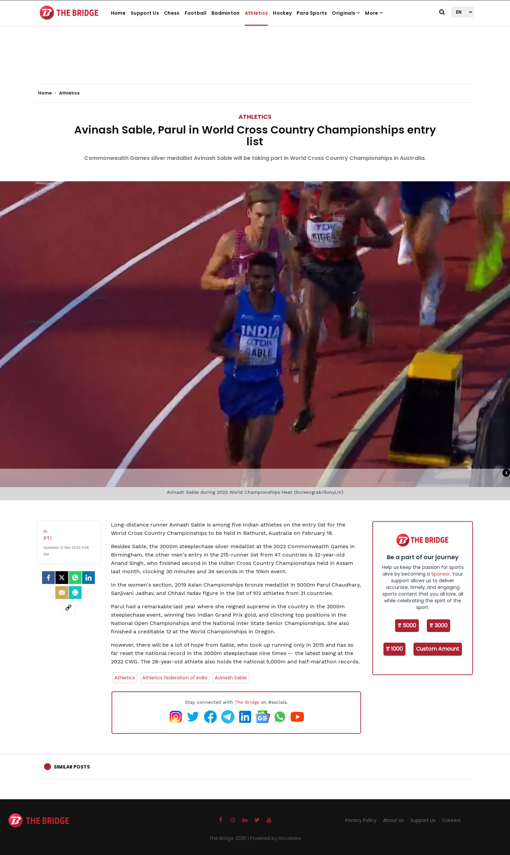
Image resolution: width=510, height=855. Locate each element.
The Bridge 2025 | (229, 838)
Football (195, 13)
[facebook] (48, 577)
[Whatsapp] (75, 577)
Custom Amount (437, 649)
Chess (172, 13)
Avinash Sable (231, 677)
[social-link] (68, 607)
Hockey (282, 13)
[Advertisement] (255, 63)
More (374, 13)
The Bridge (247, 702)
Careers (451, 820)
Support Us (145, 13)
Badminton (225, 13)
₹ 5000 (407, 625)
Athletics (256, 13)
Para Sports (312, 13)
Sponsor (440, 574)
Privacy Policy (360, 820)
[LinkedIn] (88, 577)
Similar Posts (72, 767)
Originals (346, 13)
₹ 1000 (394, 649)
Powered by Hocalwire (275, 838)
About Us (393, 820)
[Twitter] (61, 577)
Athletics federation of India (174, 677)
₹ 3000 (439, 625)
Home (118, 13)
